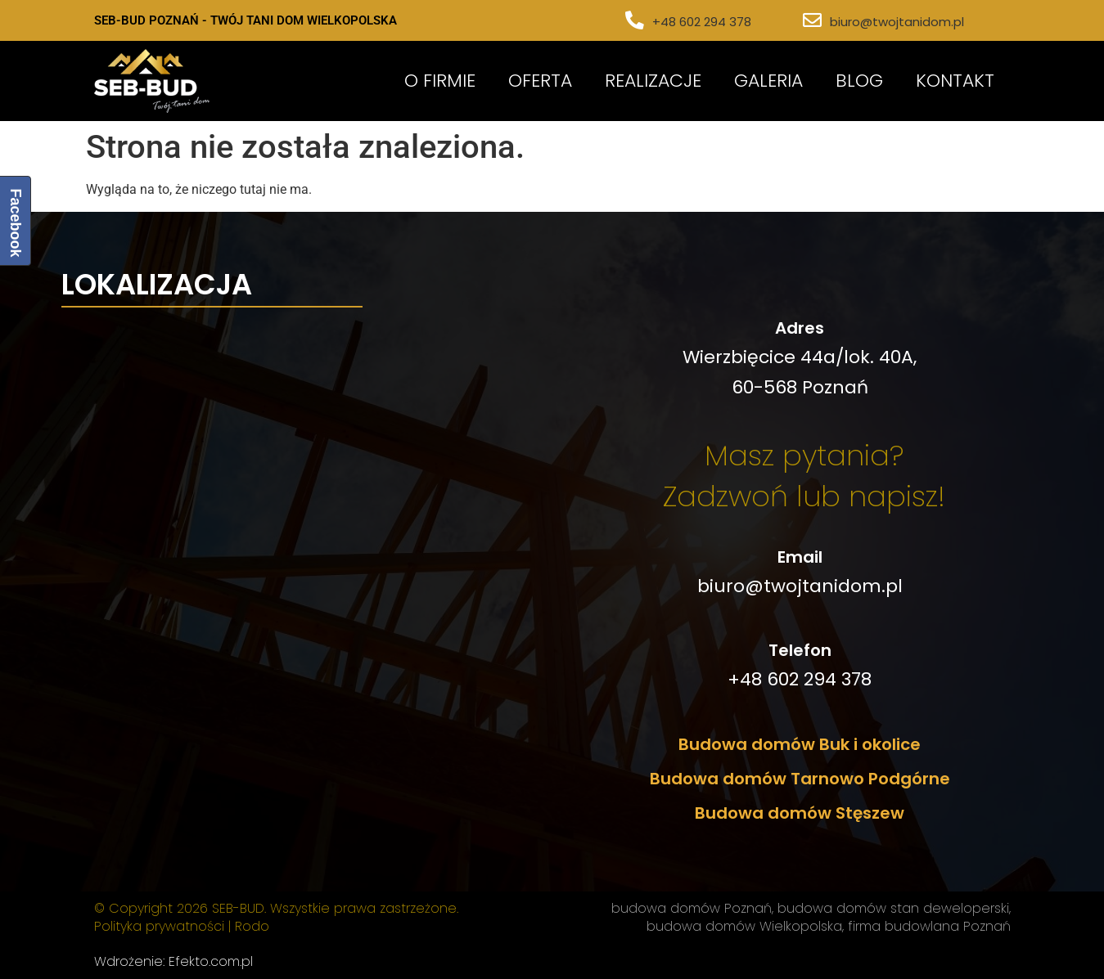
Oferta (540, 80)
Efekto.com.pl (211, 961)
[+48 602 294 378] (634, 20)
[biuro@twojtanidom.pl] (812, 20)
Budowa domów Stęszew (799, 813)
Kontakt (955, 80)
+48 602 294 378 (701, 21)
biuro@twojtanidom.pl (897, 21)
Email (799, 557)
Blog (859, 80)
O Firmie (439, 80)
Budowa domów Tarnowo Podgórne (800, 778)
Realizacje (653, 80)
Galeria (768, 80)
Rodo (252, 926)
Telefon (799, 650)
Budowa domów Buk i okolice (799, 744)
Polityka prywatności (159, 926)
